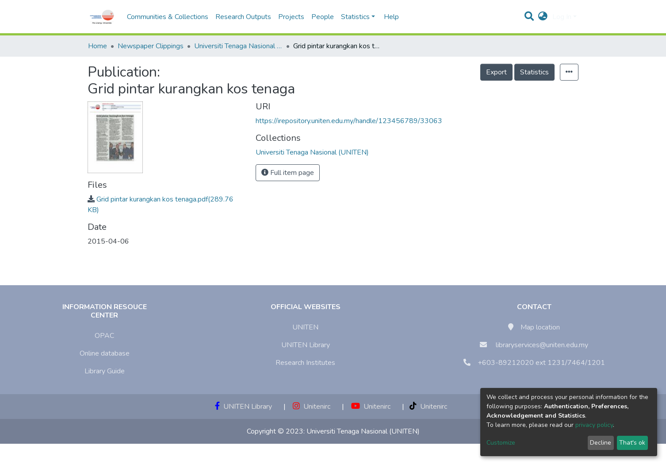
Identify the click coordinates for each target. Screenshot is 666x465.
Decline (600, 442)
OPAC (104, 336)
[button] (543, 17)
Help (389, 17)
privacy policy (594, 425)
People (322, 17)
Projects (291, 17)
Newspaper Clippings (151, 46)
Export (496, 72)
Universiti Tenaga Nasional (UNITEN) (238, 46)
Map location (540, 327)
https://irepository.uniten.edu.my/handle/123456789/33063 (349, 121)
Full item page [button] (287, 173)
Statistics (534, 72)
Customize (500, 442)
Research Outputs (243, 17)
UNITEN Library (305, 345)
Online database (105, 353)
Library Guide (104, 371)
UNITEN (305, 327)
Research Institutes (305, 363)
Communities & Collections (167, 17)
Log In (561, 17)
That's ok (632, 442)
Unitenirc (311, 406)
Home (97, 46)
